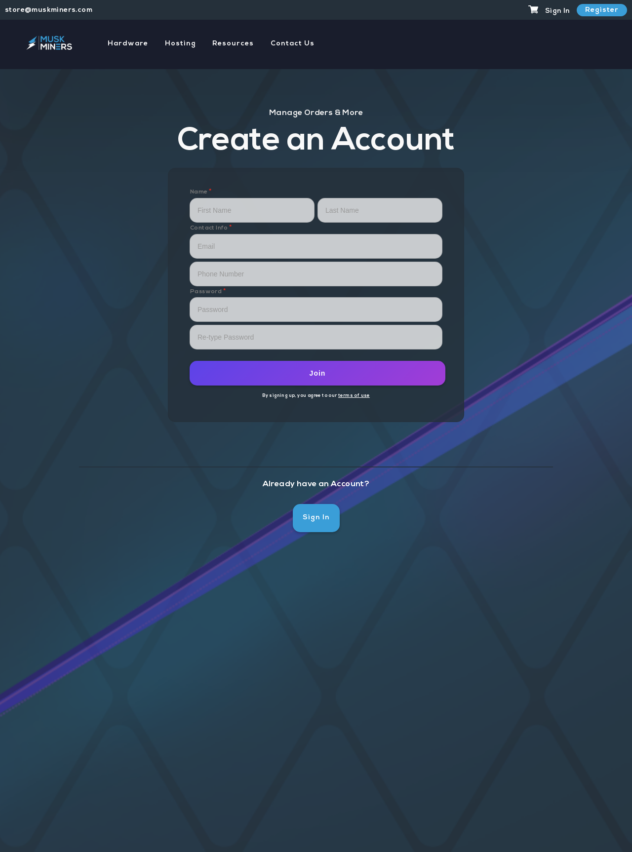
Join (318, 373)
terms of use (354, 395)
